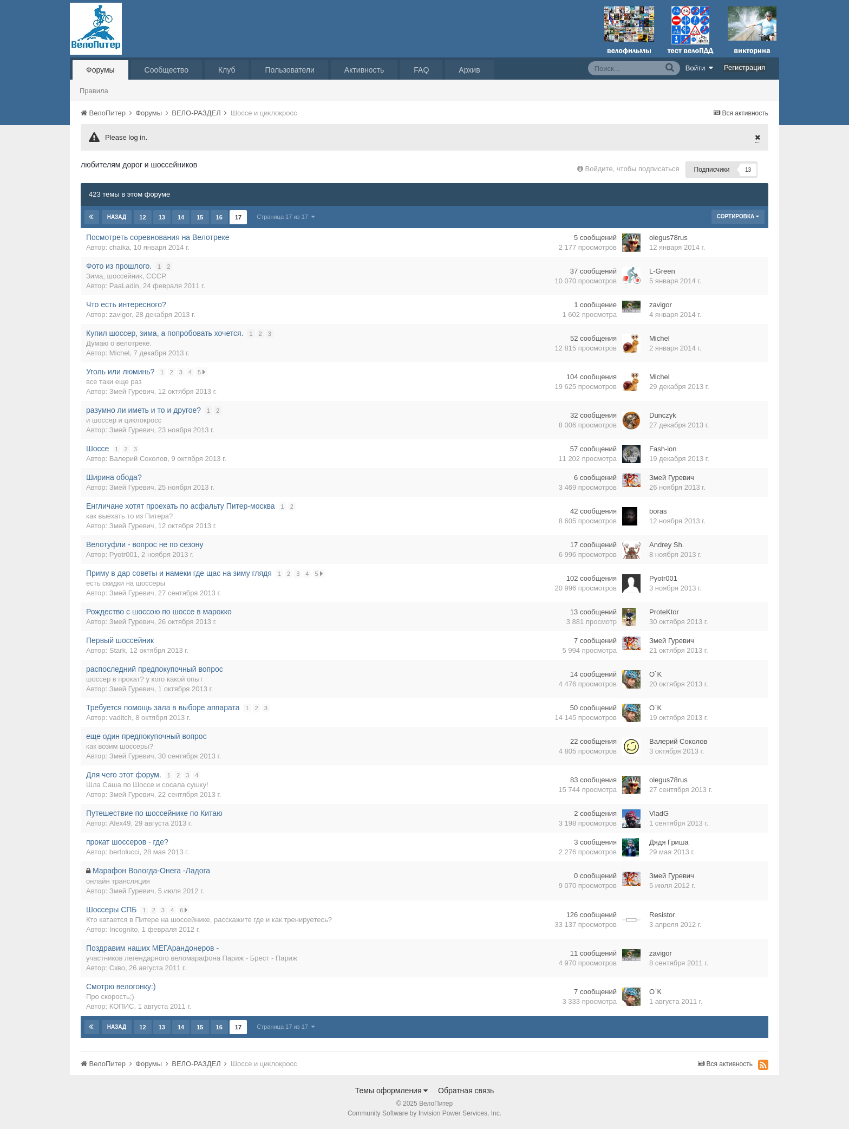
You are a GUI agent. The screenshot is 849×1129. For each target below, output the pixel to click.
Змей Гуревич (131, 391)
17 (237, 217)
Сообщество (166, 70)
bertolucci (124, 852)
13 (161, 217)
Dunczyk (662, 415)
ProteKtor (664, 612)
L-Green (662, 271)
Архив (469, 70)
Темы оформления (391, 1090)
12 (142, 217)
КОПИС (121, 1006)
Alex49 (120, 823)
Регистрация (744, 67)
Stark (117, 650)
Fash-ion (663, 449)
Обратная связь (466, 1090)
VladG (659, 813)
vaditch (120, 717)
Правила (94, 91)
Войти (699, 68)
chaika (119, 247)
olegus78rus (668, 237)
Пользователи (289, 70)
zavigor (120, 314)
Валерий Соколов (138, 459)
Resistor (662, 915)
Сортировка (738, 216)
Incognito (123, 929)
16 (218, 217)
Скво (117, 968)
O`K (655, 674)
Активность (364, 70)
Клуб (227, 70)
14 (180, 217)
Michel (119, 353)
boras (658, 511)
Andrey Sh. (666, 545)
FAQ (421, 70)
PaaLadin (124, 286)
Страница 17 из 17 (285, 216)
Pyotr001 (123, 554)
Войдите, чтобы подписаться (632, 169)
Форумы (100, 70)
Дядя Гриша (669, 842)
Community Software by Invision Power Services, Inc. (424, 1113)
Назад (116, 217)
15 (200, 217)
